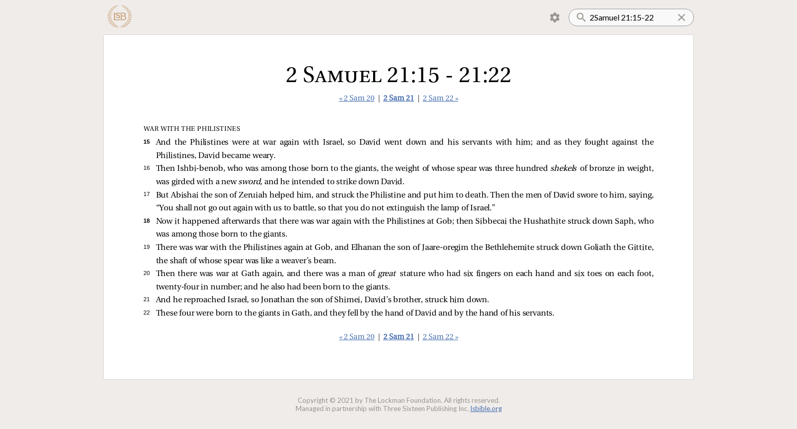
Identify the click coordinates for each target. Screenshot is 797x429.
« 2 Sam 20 (357, 99)
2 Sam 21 (398, 99)
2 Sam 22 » (440, 99)
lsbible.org (486, 408)
